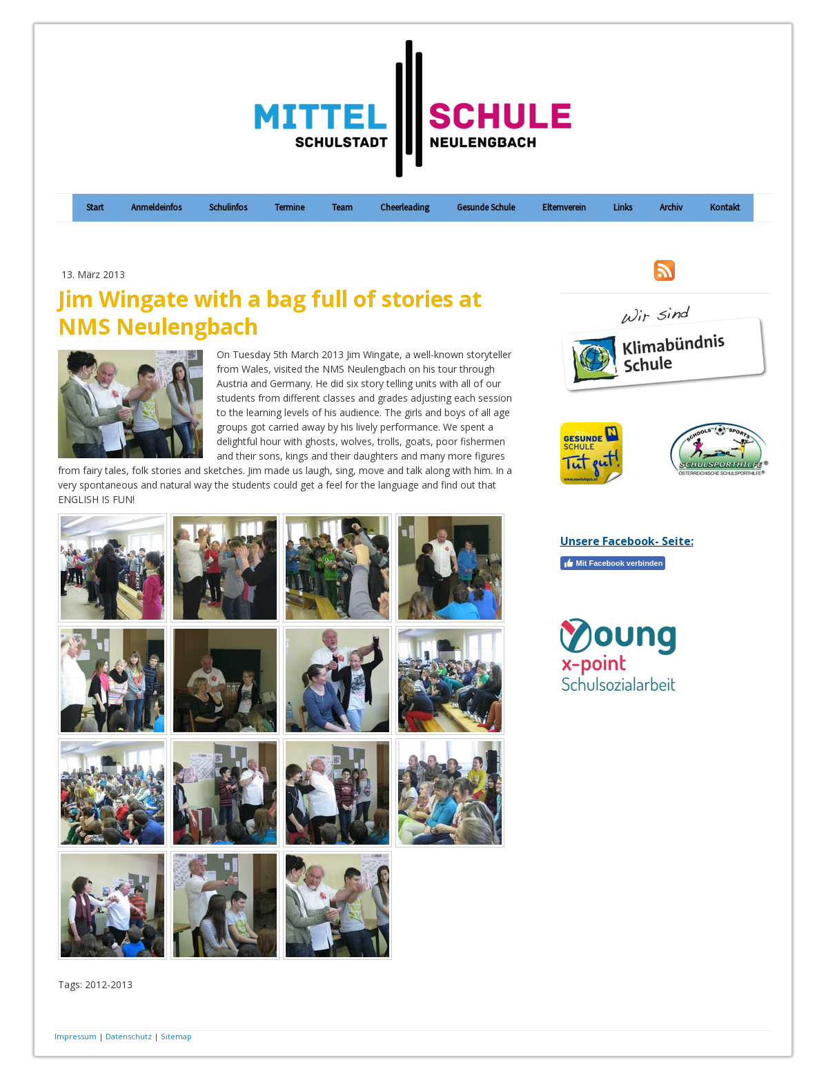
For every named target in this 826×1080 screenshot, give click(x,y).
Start (95, 207)
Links (622, 207)
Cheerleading (404, 207)
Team (342, 207)
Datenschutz (129, 1036)
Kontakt (725, 207)
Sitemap (176, 1036)
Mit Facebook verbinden (613, 563)
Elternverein (564, 207)
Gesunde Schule (486, 207)
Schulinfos (228, 207)
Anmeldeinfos (156, 207)
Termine (289, 207)
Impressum (76, 1036)
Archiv (671, 207)
